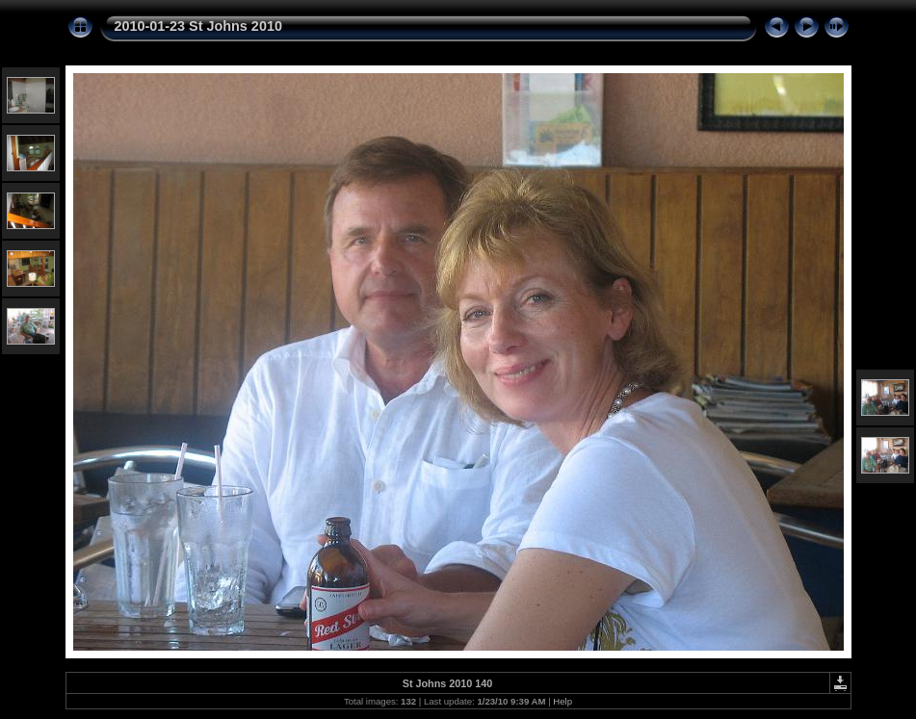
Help (562, 701)
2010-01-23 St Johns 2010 (198, 26)
